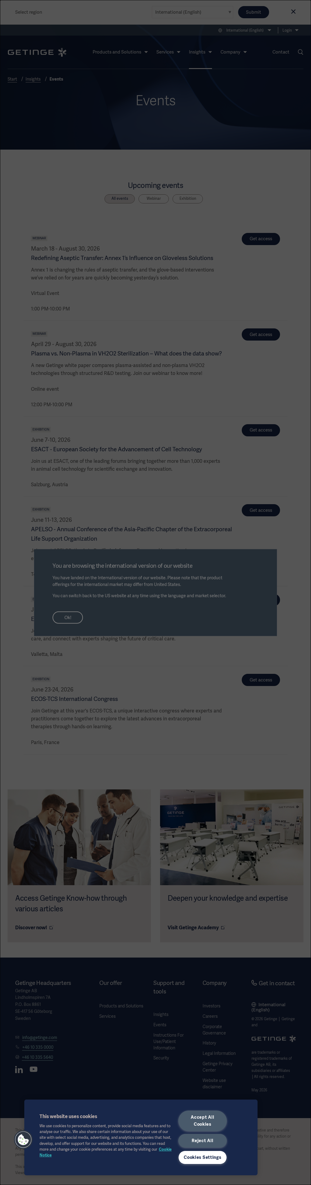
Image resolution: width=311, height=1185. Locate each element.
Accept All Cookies (202, 1120)
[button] (23, 1139)
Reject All (202, 1140)
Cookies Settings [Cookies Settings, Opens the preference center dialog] (202, 1157)
